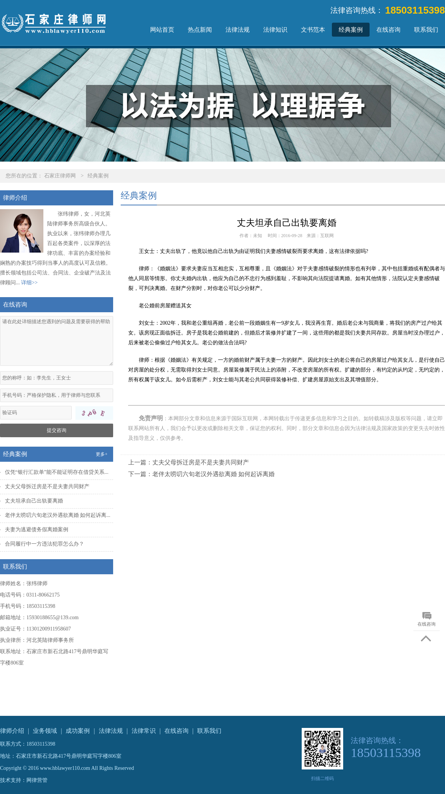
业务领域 (45, 731)
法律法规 (238, 29)
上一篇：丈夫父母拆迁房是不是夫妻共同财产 (188, 462)
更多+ (101, 454)
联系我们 (426, 29)
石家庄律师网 (60, 176)
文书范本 (313, 29)
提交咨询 (56, 430)
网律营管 (37, 780)
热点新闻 (200, 29)
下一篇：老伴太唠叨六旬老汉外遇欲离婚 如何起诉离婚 (201, 474)
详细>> (29, 282)
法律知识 (275, 29)
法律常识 (144, 731)
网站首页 (162, 29)
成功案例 (78, 731)
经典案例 (351, 29)
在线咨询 (388, 29)
